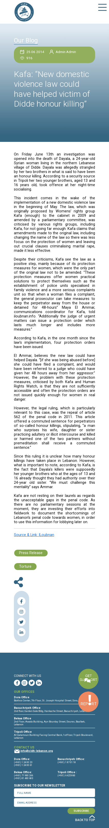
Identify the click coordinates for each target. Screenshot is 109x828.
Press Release (31, 553)
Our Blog (26, 40)
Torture (25, 566)
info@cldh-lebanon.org (36, 751)
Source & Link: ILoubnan (34, 535)
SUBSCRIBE (81, 811)
